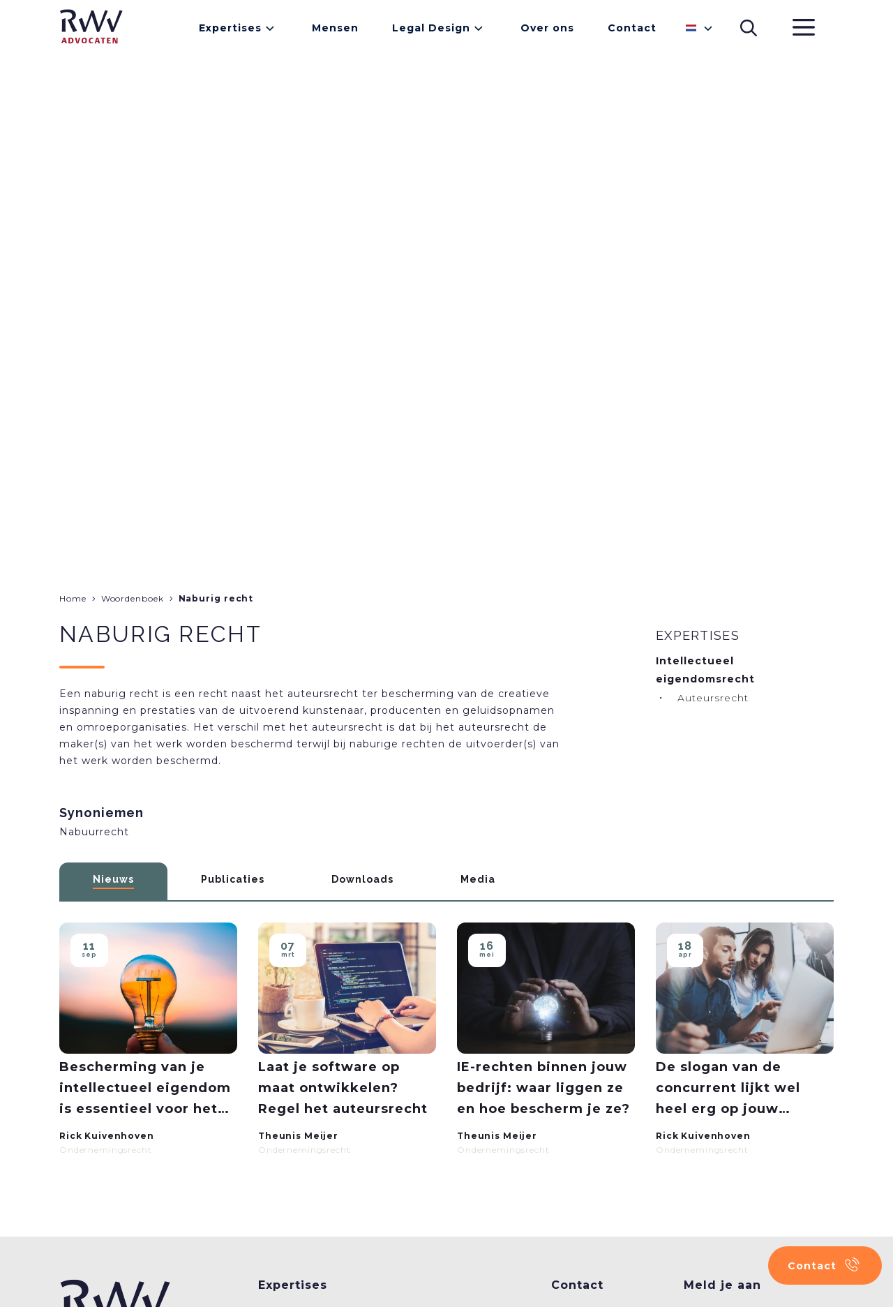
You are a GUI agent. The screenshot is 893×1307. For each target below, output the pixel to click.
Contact (632, 28)
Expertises (230, 28)
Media (477, 879)
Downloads (362, 879)
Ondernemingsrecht (105, 1149)
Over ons (547, 28)
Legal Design (431, 28)
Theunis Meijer (298, 1135)
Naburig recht (216, 598)
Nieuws (113, 879)
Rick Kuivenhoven (106, 1135)
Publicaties (232, 879)
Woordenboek (132, 598)
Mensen (335, 28)
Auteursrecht (713, 698)
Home (73, 598)
